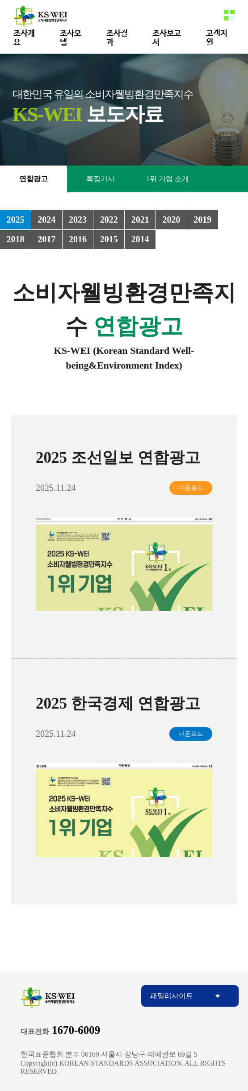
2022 (109, 219)
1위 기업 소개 (167, 179)
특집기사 (100, 179)
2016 (78, 239)
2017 (46, 239)
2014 (140, 239)
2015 (109, 239)
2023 (78, 219)
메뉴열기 (229, 15)
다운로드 (190, 488)
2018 (15, 239)
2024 (46, 219)
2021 (140, 219)
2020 (171, 219)
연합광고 (33, 179)
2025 (15, 219)
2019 (202, 219)
